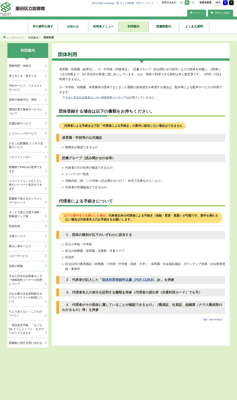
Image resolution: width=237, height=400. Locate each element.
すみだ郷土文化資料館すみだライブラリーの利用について (25, 297)
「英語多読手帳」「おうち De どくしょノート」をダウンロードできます (26, 328)
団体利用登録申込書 (129, 280)
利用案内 (133, 26)
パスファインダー (20, 157)
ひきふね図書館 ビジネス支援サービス (26, 145)
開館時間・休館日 (20, 65)
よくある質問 (194, 26)
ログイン (196, 12)
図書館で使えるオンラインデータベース (25, 200)
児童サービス (17, 236)
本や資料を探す (43, 26)
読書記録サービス (20, 123)
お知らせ (73, 26)
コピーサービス (18, 256)
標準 (218, 2)
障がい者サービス (20, 246)
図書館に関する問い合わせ (25, 342)
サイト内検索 (127, 3)
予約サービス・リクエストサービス (25, 87)
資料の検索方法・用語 (23, 99)
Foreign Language (104, 3)
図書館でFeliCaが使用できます (25, 168)
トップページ (14, 37)
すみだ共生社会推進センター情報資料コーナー (94, 97)
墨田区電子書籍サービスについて (25, 111)
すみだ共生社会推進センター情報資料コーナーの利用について (25, 279)
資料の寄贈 (16, 266)
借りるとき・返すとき (23, 75)
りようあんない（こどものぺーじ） (25, 313)
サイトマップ (146, 3)
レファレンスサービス (23, 133)
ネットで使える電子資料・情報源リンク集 (25, 214)
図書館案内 (163, 26)
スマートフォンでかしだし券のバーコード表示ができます (25, 184)
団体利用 (14, 226)
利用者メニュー (103, 26)
